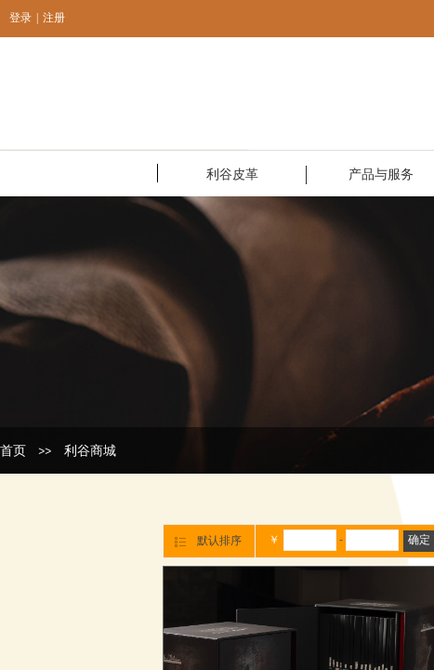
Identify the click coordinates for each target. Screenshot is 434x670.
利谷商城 (90, 451)
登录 (20, 17)
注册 (54, 17)
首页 (13, 451)
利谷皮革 (232, 174)
